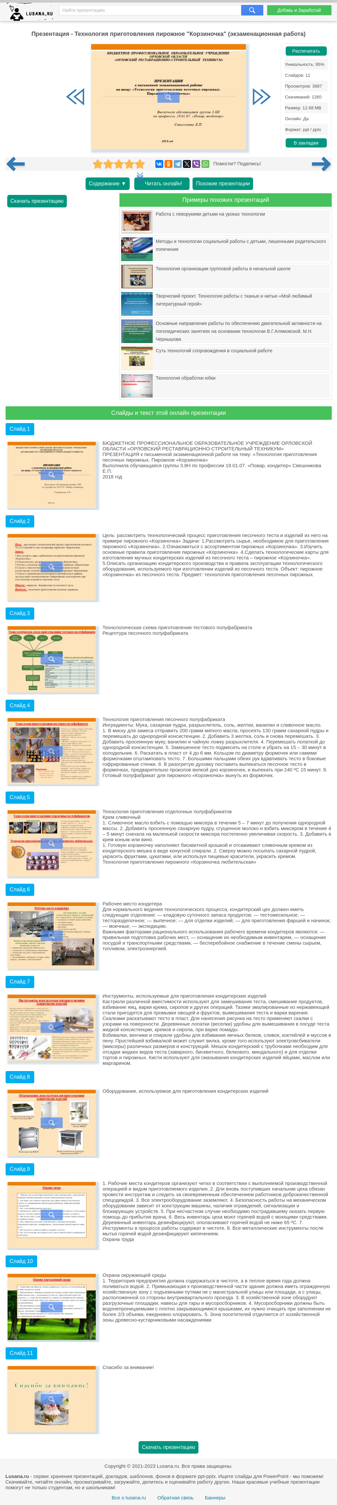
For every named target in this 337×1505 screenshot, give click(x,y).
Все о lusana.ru (129, 1497)
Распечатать (306, 51)
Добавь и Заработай (299, 10)
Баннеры (215, 1497)
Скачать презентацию (37, 201)
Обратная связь (175, 1497)
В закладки (306, 143)
